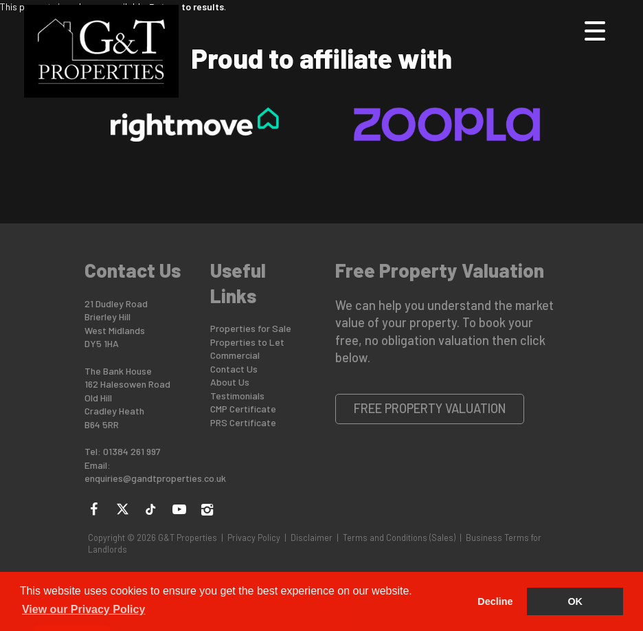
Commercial (235, 355)
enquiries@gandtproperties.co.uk (155, 478)
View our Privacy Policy (83, 609)
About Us (229, 382)
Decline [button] (494, 601)
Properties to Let (247, 342)
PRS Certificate (243, 422)
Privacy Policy (253, 537)
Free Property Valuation (430, 408)
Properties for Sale (250, 328)
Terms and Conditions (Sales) (399, 537)
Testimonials (237, 395)
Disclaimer (311, 537)
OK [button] (575, 601)
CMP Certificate (243, 408)
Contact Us (234, 369)
